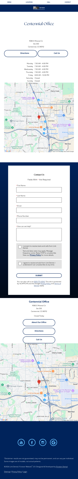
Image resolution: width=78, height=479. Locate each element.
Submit (38, 276)
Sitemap (7, 472)
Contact (68, 2)
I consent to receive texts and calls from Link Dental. (41, 250)
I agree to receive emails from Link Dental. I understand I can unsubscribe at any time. (39, 264)
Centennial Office (39, 302)
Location (29, 2)
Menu (9, 2)
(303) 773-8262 (39, 282)
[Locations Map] (39, 117)
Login (25, 472)
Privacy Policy (35, 255)
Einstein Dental (62, 467)
